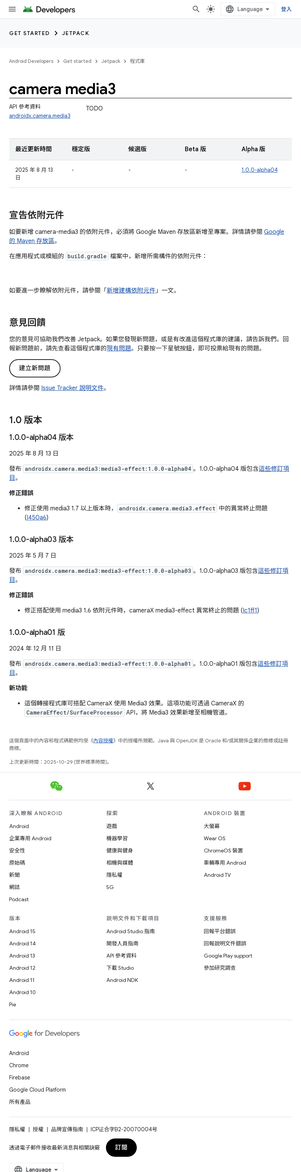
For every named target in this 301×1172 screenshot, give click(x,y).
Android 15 (22, 931)
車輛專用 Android (225, 862)
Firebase (19, 1077)
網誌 (14, 887)
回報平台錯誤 (220, 931)
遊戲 (111, 826)
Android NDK (122, 980)
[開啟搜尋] (196, 9)
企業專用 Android (30, 838)
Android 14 (22, 943)
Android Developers (31, 61)
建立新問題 (35, 368)
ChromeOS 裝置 (223, 850)
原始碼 (17, 862)
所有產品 (19, 1101)
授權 (38, 1129)
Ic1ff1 (250, 610)
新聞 (14, 874)
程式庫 (137, 61)
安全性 (17, 850)
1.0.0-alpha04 (260, 169)
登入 (286, 9)
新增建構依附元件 (131, 290)
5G (110, 887)
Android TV (217, 874)
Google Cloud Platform (37, 1089)
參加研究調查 (220, 967)
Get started (29, 33)
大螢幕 (212, 826)
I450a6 (36, 517)
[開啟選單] (12, 9)
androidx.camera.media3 (39, 115)
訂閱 (121, 1147)
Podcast (19, 899)
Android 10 (22, 992)
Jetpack (76, 33)
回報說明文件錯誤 (225, 943)
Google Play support (228, 955)
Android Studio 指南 (130, 931)
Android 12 (22, 967)
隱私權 (114, 874)
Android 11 (22, 980)
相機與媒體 (119, 862)
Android (19, 826)
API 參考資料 (121, 955)
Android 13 (22, 955)
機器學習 (117, 838)
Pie (12, 1004)
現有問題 (119, 348)
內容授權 (103, 740)
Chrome (19, 1065)
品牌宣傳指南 (67, 1129)
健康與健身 (119, 850)
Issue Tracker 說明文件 (72, 388)
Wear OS (215, 838)
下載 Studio (120, 967)
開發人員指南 (122, 943)
